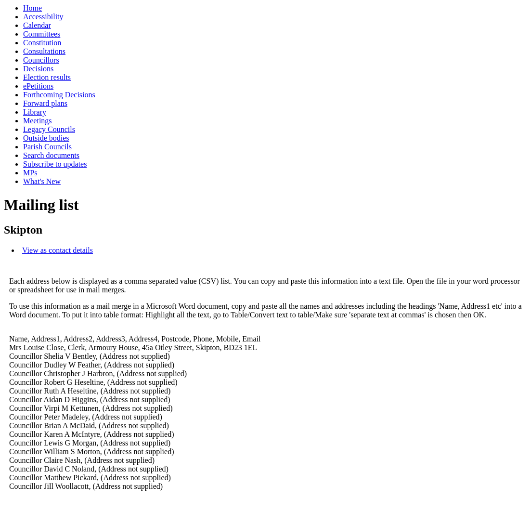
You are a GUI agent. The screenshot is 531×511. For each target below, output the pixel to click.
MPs (30, 173)
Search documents (51, 155)
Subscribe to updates (55, 164)
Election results (47, 77)
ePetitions (38, 86)
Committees (41, 34)
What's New (42, 181)
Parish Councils (47, 147)
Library (34, 112)
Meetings (37, 121)
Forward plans (45, 103)
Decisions (38, 69)
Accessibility (43, 17)
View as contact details (57, 250)
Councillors (41, 60)
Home (32, 8)
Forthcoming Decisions (59, 95)
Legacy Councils (49, 129)
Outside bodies (46, 138)
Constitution (42, 43)
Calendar (37, 25)
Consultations (44, 51)
